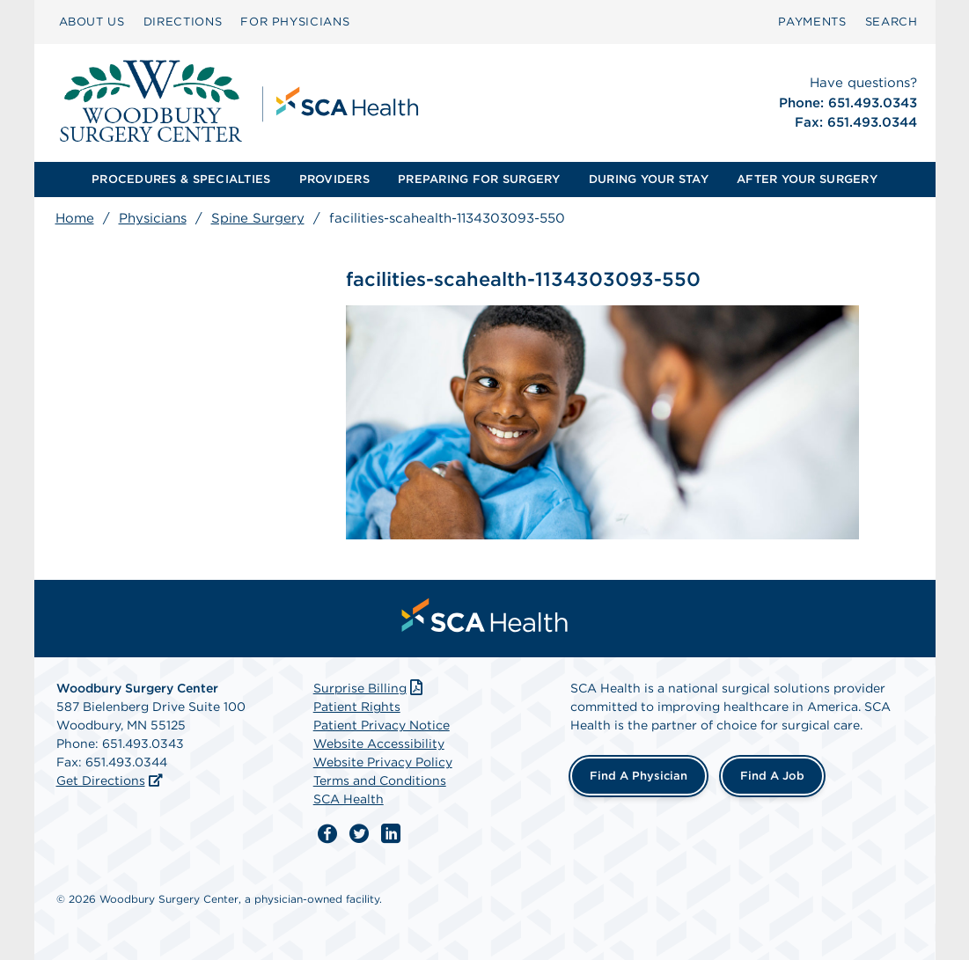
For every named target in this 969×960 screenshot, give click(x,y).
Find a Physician (638, 775)
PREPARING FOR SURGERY (479, 179)
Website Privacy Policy (382, 762)
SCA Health (348, 799)
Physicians (153, 218)
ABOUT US (92, 21)
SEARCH (891, 21)
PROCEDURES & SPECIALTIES (181, 179)
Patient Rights (356, 707)
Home (74, 218)
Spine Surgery (258, 218)
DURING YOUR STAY (648, 179)
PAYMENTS (812, 21)
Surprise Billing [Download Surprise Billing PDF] (370, 688)
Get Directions (100, 780)
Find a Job (772, 775)
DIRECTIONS (183, 21)
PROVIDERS (334, 179)
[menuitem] (92, 22)
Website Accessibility (378, 743)
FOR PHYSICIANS (294, 21)
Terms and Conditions (379, 780)
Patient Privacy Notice (381, 725)
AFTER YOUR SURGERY (807, 179)
